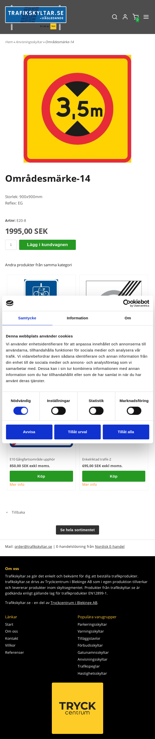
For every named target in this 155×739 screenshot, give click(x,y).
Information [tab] (77, 318)
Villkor (10, 645)
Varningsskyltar (91, 631)
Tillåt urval (77, 432)
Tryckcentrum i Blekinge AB (74, 602)
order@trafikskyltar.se (33, 546)
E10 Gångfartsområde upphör (32, 459)
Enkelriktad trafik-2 (96, 459)
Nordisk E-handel (110, 546)
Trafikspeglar (89, 666)
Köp (41, 476)
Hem (9, 42)
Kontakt (11, 638)
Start (9, 624)
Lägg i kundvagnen (47, 244)
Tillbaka (15, 512)
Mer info (17, 484)
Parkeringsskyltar (92, 624)
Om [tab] (128, 318)
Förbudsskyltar (90, 645)
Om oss (11, 631)
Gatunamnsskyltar (93, 652)
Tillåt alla (126, 432)
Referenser (14, 652)
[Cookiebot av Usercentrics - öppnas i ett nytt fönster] (126, 303)
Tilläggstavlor (89, 638)
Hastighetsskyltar (92, 673)
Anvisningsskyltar (29, 42)
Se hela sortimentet (77, 530)
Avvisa (29, 432)
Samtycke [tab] (27, 318)
